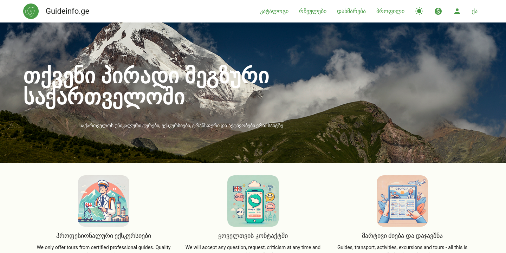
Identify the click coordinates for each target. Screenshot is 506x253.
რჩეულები (312, 11)
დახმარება (351, 11)
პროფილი (390, 11)
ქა (475, 11)
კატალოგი (274, 11)
